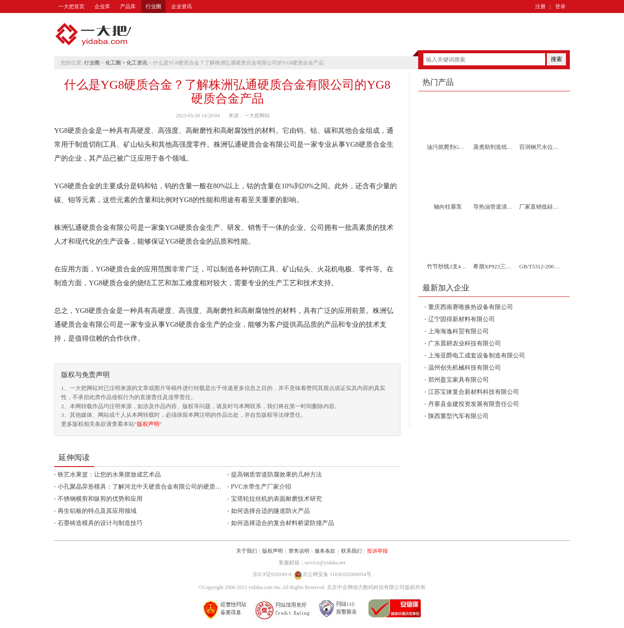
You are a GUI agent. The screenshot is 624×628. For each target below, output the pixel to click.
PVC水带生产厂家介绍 (261, 486)
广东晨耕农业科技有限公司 (464, 343)
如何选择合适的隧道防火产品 (270, 511)
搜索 (556, 59)
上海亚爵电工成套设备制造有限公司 (476, 355)
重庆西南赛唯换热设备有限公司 (470, 307)
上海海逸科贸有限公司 (458, 331)
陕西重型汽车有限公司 (458, 416)
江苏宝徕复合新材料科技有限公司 (473, 392)
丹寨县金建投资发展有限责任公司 (473, 404)
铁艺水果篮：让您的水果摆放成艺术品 (109, 474)
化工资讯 (137, 63)
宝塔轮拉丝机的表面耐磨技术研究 (276, 499)
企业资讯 (181, 6)
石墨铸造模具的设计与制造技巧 (100, 523)
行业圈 (153, 6)
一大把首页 (71, 6)
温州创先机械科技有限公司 (464, 367)
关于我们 (246, 551)
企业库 (102, 6)
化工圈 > (116, 63)
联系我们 (351, 551)
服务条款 (325, 551)
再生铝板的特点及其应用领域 (97, 511)
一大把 (93, 35)
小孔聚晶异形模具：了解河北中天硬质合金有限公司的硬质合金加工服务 (155, 486)
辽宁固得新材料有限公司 (461, 319)
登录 (560, 6)
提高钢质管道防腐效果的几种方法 (276, 474)
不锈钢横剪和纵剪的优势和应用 (100, 499)
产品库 (128, 6)
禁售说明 (299, 551)
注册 (540, 6)
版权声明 (148, 424)
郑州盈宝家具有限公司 (458, 380)
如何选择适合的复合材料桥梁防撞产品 (282, 523)
